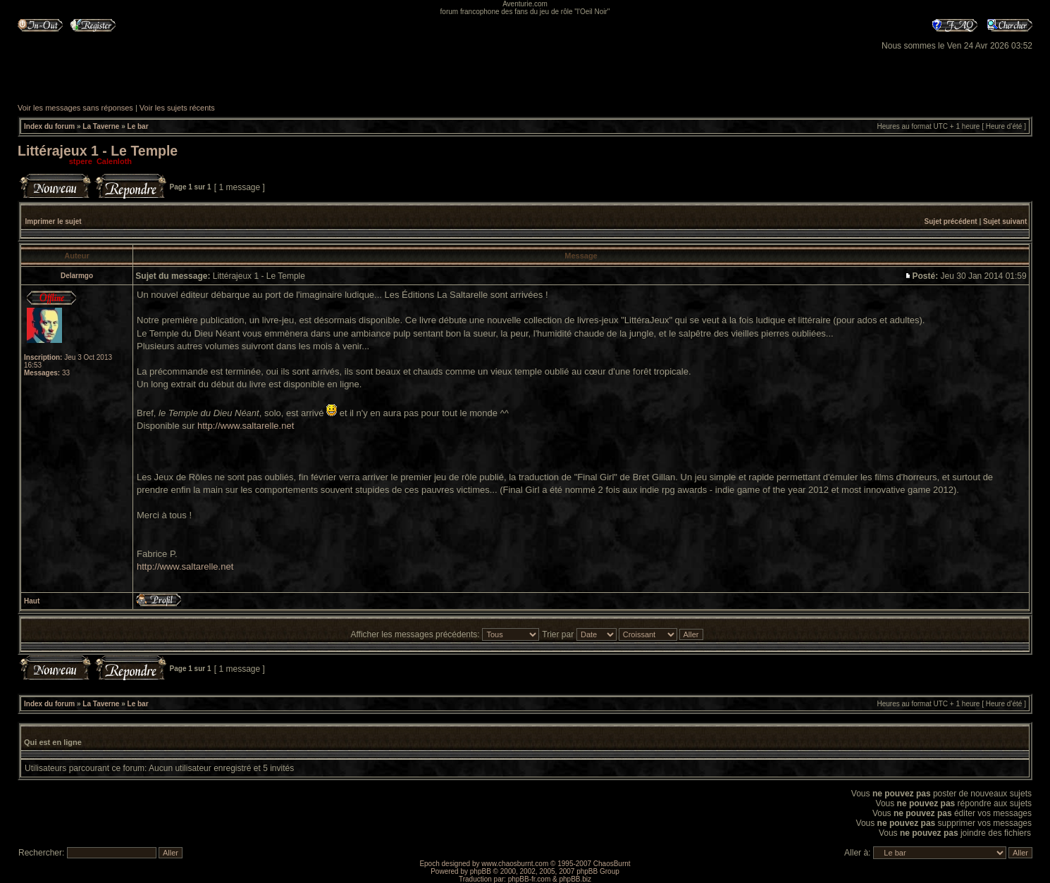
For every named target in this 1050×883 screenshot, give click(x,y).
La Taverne (100, 126)
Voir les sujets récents (177, 108)
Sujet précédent (951, 221)
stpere (80, 161)
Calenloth (114, 161)
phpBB (480, 871)
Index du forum (49, 126)
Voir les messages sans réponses (75, 108)
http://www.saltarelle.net (245, 425)
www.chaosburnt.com (514, 864)
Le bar (138, 126)
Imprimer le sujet (53, 221)
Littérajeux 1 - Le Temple (98, 150)
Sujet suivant (1005, 221)
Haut (31, 601)
